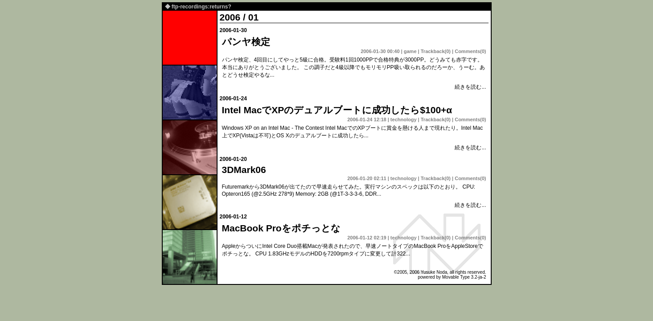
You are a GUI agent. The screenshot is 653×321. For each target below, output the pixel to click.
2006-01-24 (233, 98)
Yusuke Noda (434, 272)
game (410, 51)
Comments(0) (470, 51)
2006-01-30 (233, 30)
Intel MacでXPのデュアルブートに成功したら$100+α (337, 110)
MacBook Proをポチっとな (281, 228)
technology (403, 119)
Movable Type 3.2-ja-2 (464, 277)
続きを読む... (470, 87)
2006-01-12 (233, 217)
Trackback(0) (436, 51)
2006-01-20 (233, 159)
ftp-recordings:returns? (201, 7)
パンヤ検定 (246, 42)
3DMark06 (244, 170)
